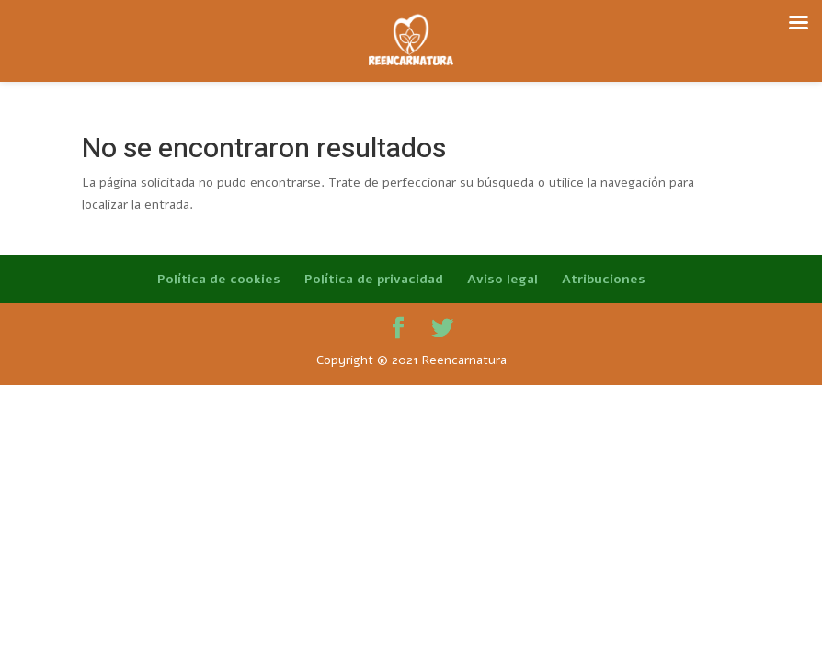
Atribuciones (603, 279)
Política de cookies (218, 279)
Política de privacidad (373, 279)
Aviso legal (502, 279)
